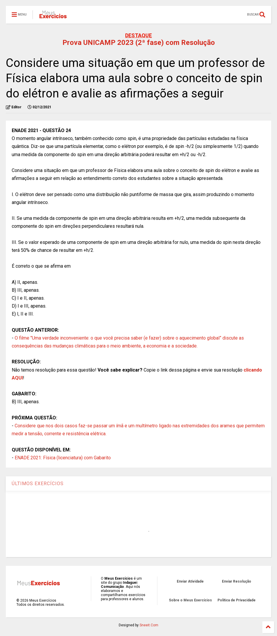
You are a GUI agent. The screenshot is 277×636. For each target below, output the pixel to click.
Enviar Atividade (190, 581)
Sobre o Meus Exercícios (190, 600)
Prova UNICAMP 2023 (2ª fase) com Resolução (138, 42)
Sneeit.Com (149, 625)
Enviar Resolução (236, 581)
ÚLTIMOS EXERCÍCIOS (38, 483)
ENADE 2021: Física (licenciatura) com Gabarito (63, 457)
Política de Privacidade (236, 600)
